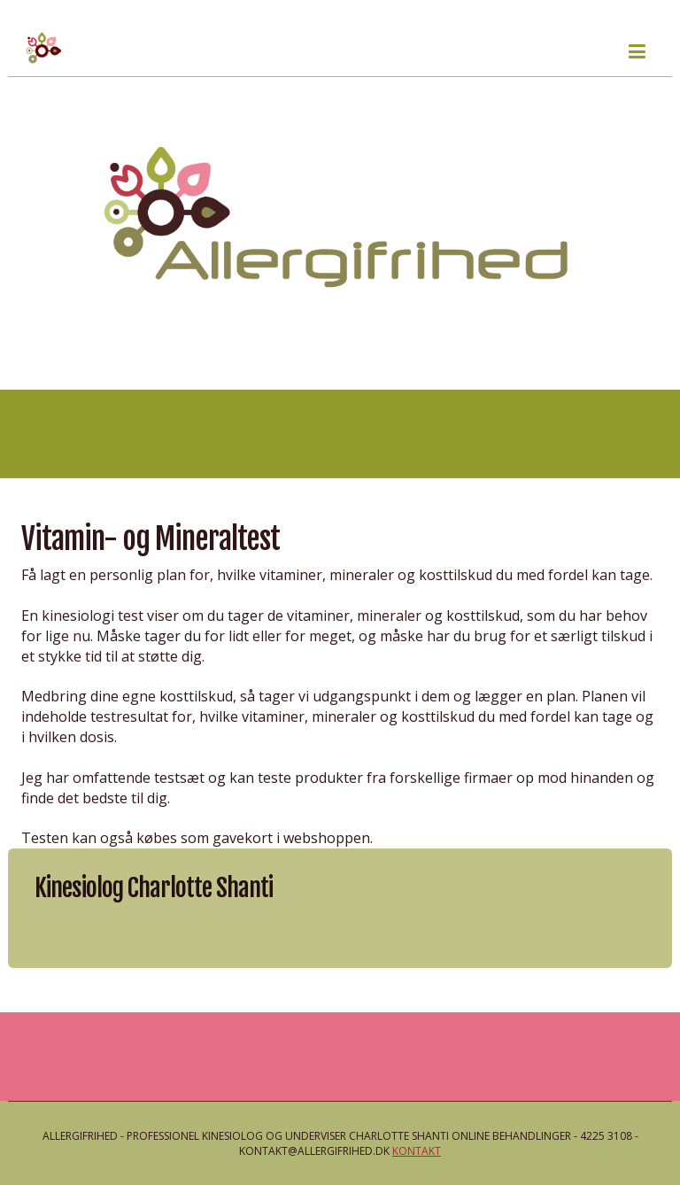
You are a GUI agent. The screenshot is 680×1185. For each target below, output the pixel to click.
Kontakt (416, 1150)
